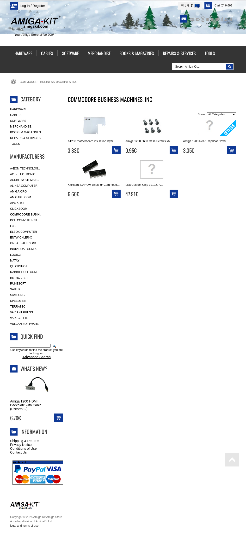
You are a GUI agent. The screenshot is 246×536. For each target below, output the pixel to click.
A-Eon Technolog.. (25, 168)
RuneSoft (18, 283)
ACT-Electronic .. (24, 174)
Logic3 (15, 254)
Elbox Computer (23, 231)
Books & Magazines (25, 132)
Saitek (15, 289)
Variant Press (21, 312)
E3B (13, 226)
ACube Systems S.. (24, 180)
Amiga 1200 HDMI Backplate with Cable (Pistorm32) (26, 405)
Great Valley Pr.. (24, 243)
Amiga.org (18, 191)
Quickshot (18, 266)
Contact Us (18, 452)
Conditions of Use (23, 448)
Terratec (17, 306)
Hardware (18, 109)
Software (18, 120)
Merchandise (20, 126)
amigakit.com (20, 197)
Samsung (17, 295)
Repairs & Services (25, 138)
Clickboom (18, 208)
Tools (15, 144)
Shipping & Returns (24, 441)
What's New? (34, 368)
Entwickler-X (21, 237)
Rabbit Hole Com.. (24, 272)
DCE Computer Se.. (25, 220)
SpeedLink (18, 301)
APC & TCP (17, 203)
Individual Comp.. (23, 249)
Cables (15, 115)
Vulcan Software (24, 324)
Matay (14, 260)
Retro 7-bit (19, 278)
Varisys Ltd (19, 318)
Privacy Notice (20, 445)
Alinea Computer (23, 185)
